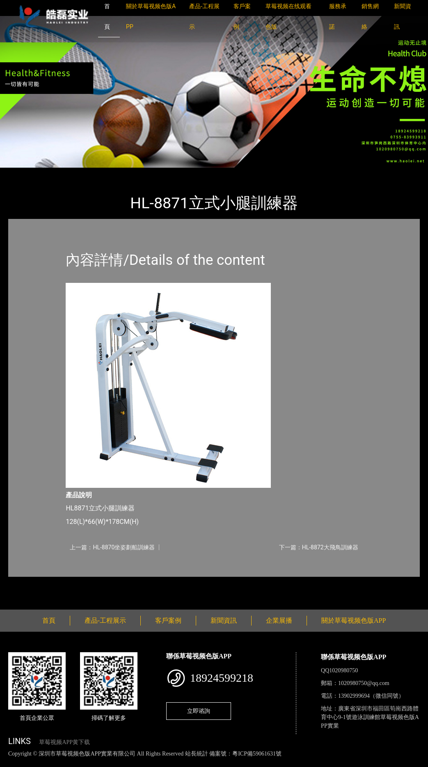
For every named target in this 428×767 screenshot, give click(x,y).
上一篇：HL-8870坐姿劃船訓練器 (112, 547)
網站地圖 (12, 762)
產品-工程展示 (57, 173)
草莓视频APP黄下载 (64, 742)
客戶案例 (168, 620)
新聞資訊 (224, 620)
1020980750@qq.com (363, 683)
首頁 (22, 173)
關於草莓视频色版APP (353, 620)
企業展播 (279, 620)
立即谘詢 (198, 711)
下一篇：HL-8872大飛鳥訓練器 (318, 547)
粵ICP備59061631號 (257, 754)
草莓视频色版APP (110, 173)
